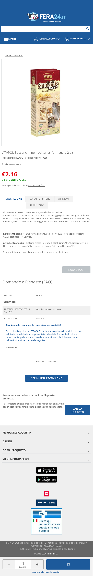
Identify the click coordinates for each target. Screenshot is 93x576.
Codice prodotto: (33, 157)
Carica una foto (77, 410)
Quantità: (23, 567)
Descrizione (13, 198)
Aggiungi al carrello (68, 564)
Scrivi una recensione (12, 164)
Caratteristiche (40, 198)
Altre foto (37, 205)
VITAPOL (18, 157)
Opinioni (63, 198)
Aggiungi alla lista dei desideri (46, 571)
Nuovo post (76, 269)
